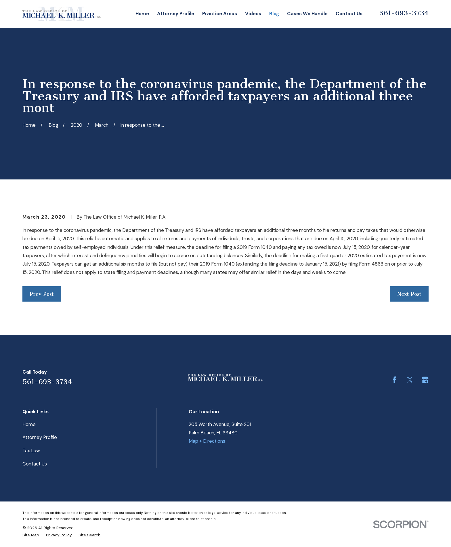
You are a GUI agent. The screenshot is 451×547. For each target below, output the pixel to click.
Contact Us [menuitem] (349, 13)
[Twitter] (409, 379)
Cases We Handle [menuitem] (307, 13)
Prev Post (42, 294)
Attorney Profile (39, 437)
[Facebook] (394, 379)
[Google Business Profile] (425, 379)
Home (29, 424)
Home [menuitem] (142, 13)
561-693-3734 (404, 13)
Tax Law (31, 450)
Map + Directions (207, 441)
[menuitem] (30, 534)
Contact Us (34, 464)
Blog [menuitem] (274, 13)
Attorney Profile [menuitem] (175, 13)
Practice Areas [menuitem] (219, 13)
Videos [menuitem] (253, 13)
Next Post (409, 294)
